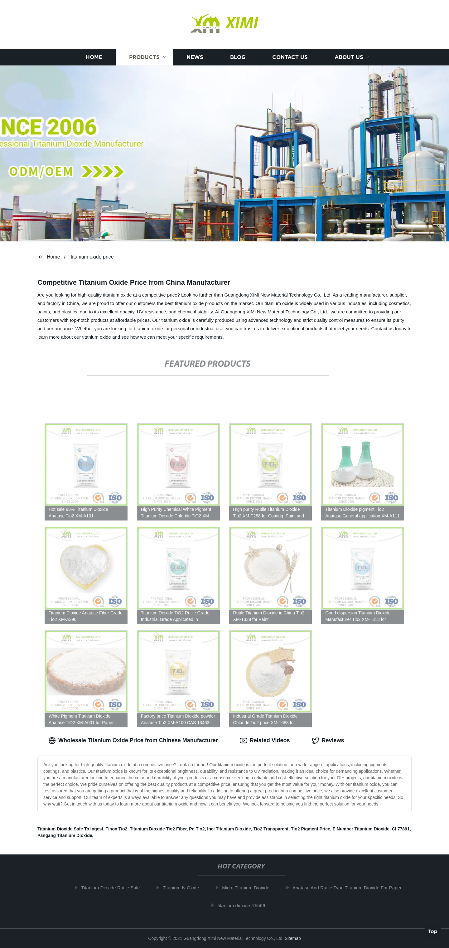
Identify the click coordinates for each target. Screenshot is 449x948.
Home (94, 57)
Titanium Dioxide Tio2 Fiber (158, 828)
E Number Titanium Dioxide (361, 828)
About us (349, 57)
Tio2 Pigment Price (310, 828)
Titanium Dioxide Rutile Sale (114, 887)
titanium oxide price (92, 256)
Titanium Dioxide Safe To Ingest (70, 828)
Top (432, 931)
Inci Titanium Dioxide (229, 828)
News (194, 57)
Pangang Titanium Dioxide (64, 835)
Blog (237, 57)
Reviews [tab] (328, 740)
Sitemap (293, 938)
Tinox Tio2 (117, 828)
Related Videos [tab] (265, 740)
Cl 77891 (401, 828)
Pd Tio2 (197, 828)
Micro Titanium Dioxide (249, 887)
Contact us (290, 57)
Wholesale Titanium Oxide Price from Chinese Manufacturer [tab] (133, 740)
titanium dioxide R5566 (245, 905)
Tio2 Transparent (271, 828)
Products (144, 57)
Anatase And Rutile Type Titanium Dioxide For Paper (350, 887)
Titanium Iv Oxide (184, 887)
